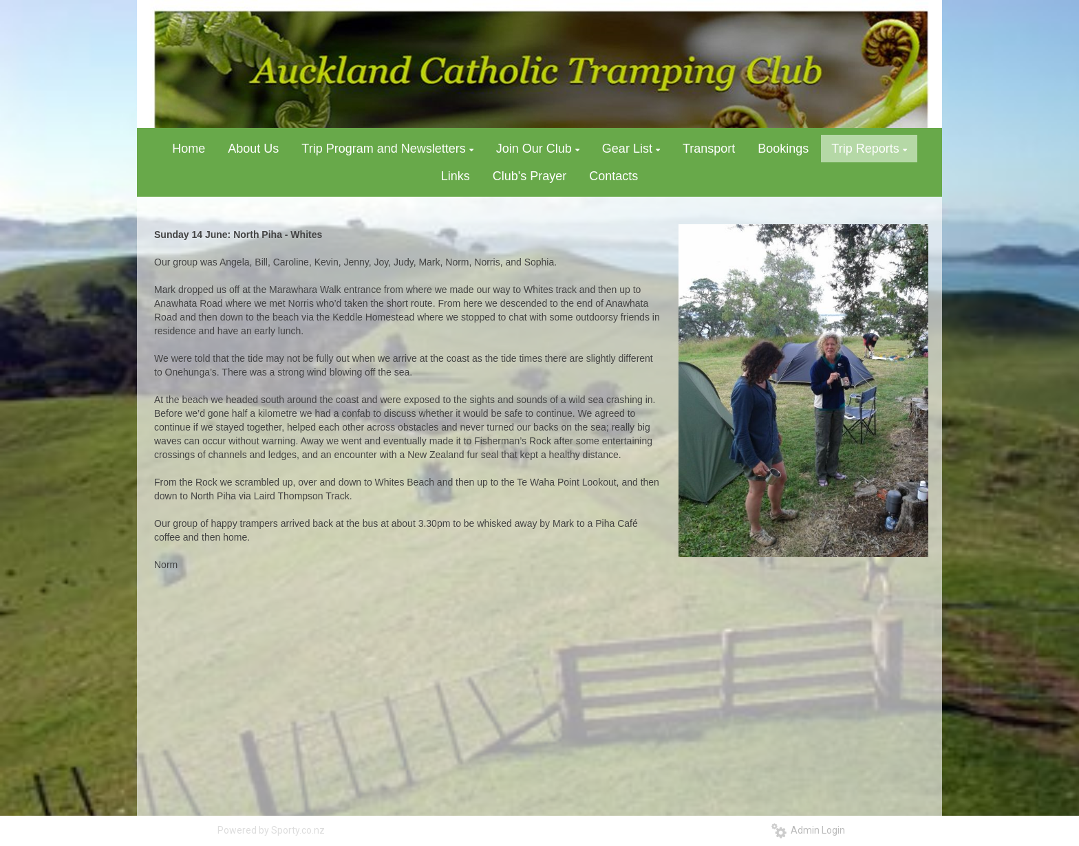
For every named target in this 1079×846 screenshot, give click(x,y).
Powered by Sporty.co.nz (271, 830)
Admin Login (808, 830)
